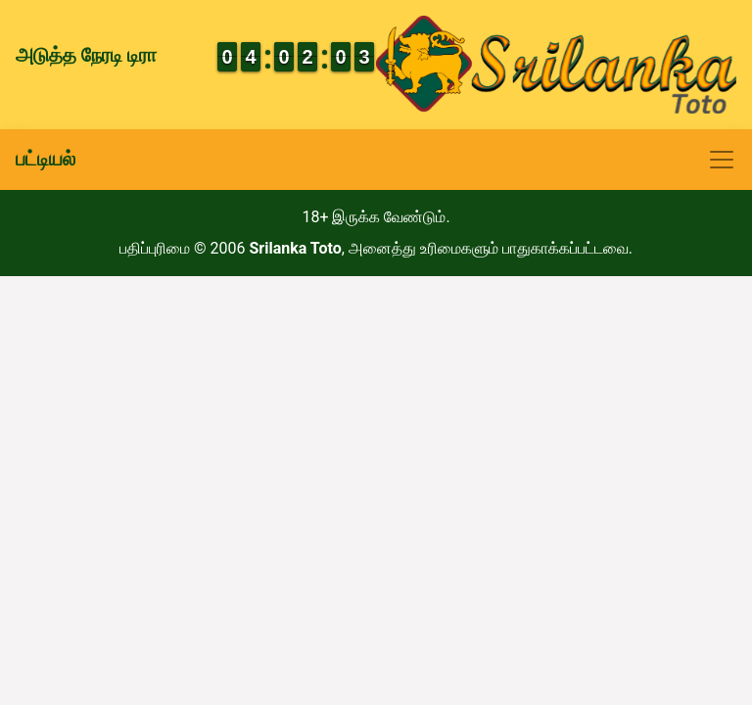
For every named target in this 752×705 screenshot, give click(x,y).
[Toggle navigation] (376, 159)
